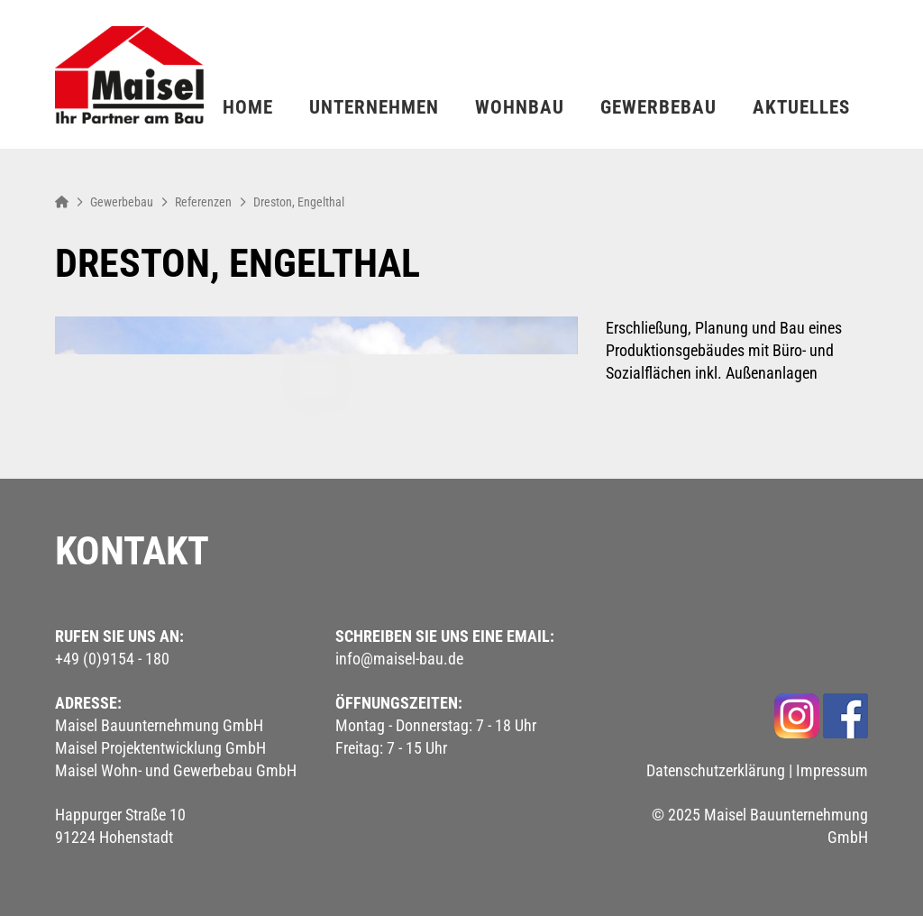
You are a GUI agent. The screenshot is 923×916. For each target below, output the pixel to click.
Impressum (832, 770)
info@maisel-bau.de (399, 658)
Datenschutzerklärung (715, 770)
